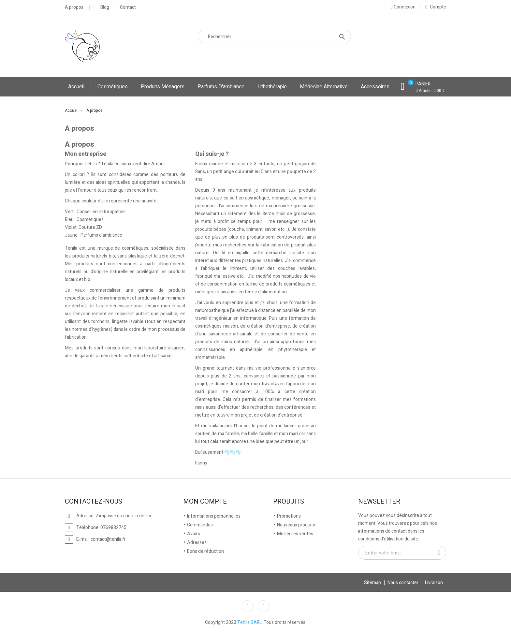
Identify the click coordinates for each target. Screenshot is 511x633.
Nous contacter (402, 582)
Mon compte (205, 501)
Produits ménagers (162, 87)
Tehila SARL (249, 622)
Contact (128, 7)
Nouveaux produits (295, 525)
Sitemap (372, 582)
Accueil (76, 87)
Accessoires (375, 87)
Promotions (288, 516)
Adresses (196, 542)
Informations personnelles (213, 516)
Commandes (199, 525)
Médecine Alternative (324, 87)
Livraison (434, 582)
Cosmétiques (112, 87)
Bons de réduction (205, 551)
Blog (104, 7)
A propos (74, 7)
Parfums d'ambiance (220, 87)
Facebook (248, 606)
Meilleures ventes (294, 533)
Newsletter (379, 501)
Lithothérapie (272, 87)
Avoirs (193, 533)
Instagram (264, 606)
